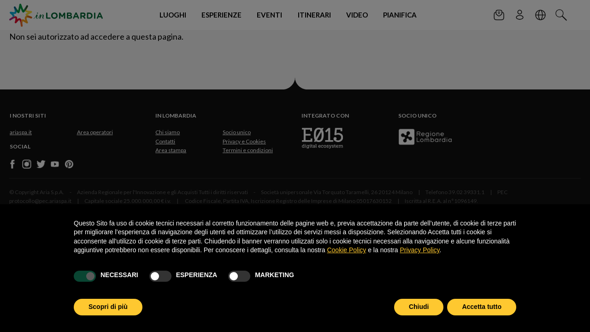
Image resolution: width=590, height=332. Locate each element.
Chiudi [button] (419, 306)
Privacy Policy (419, 250)
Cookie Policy (346, 250)
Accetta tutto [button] (482, 306)
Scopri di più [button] (108, 306)
